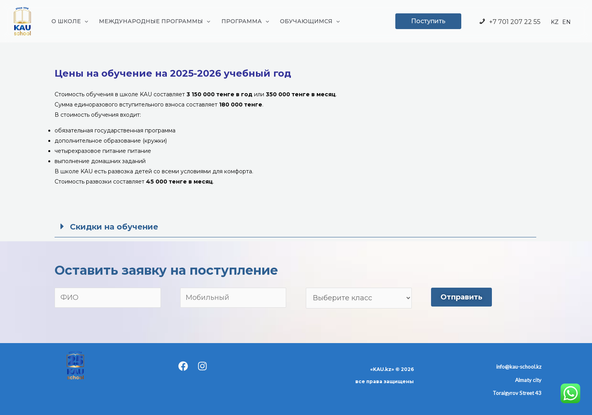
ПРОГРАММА (245, 21)
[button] (295, 226)
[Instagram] (202, 366)
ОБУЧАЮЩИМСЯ (310, 21)
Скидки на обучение (114, 226)
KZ (555, 22)
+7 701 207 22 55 (509, 22)
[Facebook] (183, 366)
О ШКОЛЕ (69, 21)
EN (566, 22)
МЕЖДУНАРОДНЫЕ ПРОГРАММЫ (154, 21)
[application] (84, 21)
